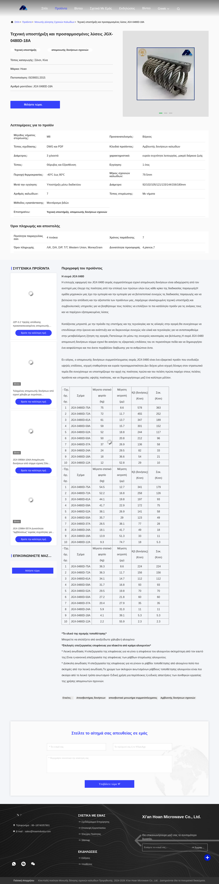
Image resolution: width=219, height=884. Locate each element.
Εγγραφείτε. (198, 847)
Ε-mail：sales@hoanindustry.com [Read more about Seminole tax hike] (32, 831)
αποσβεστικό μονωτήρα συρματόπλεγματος (133, 697)
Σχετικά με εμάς (101, 8)
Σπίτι (44, 8)
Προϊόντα (61, 8)
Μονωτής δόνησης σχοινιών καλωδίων (54, 22)
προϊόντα (27, 22)
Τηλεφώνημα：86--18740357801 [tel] (31, 825)
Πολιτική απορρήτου (24, 880)
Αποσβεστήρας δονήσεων (91, 697)
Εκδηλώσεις (127, 8)
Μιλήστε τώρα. (35, 104)
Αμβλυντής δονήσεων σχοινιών (178, 697)
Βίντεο (78, 8)
